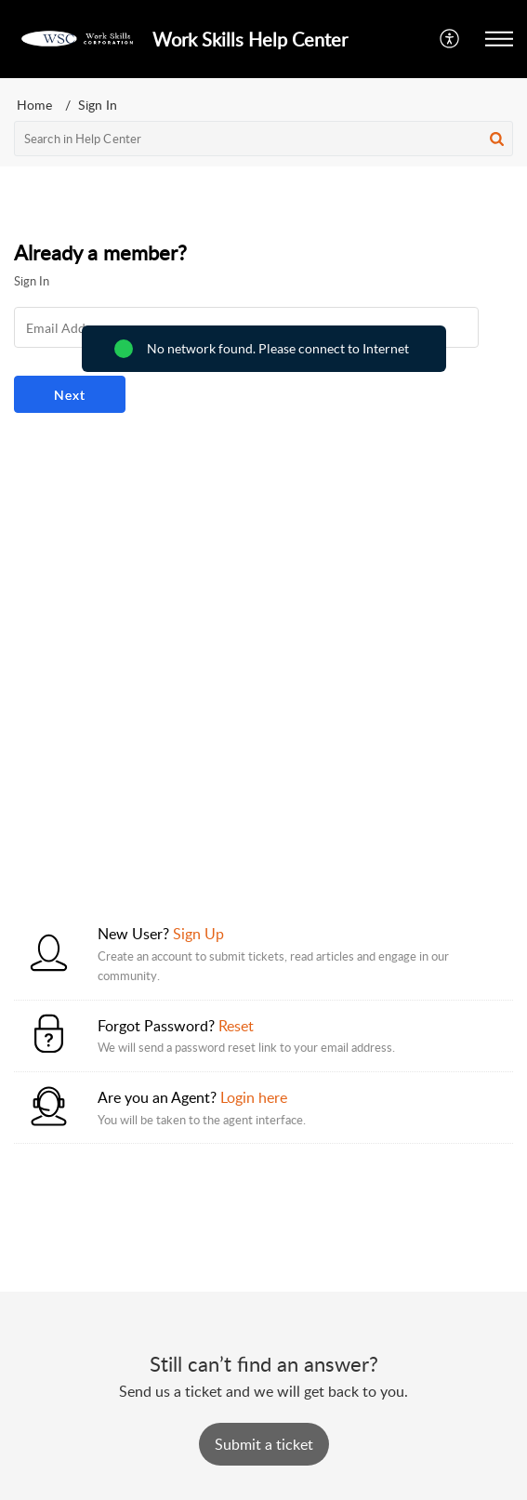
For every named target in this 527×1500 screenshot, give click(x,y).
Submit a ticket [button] (264, 1444)
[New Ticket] (264, 1444)
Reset (236, 1025)
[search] (263, 138)
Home (34, 104)
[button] (450, 39)
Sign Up (198, 933)
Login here (253, 1097)
